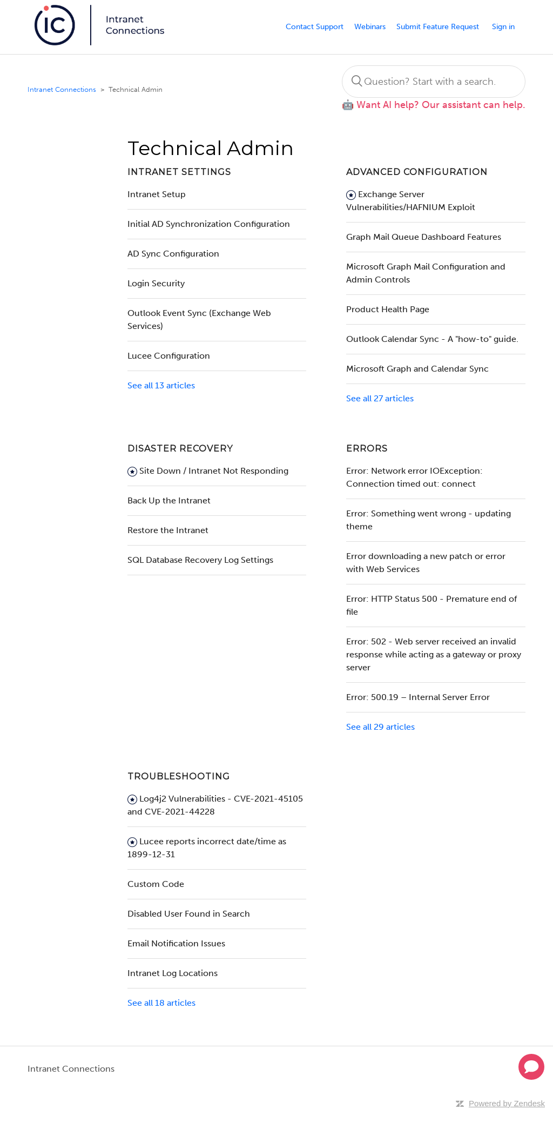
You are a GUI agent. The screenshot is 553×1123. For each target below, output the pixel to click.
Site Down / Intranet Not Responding (213, 471)
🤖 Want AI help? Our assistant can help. (433, 105)
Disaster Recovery (180, 448)
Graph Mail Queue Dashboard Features (423, 237)
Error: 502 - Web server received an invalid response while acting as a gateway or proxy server (433, 654)
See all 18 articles (161, 1003)
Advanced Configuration (417, 172)
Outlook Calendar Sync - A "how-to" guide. (432, 339)
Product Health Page (387, 309)
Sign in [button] (503, 26)
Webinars (370, 26)
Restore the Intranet (167, 530)
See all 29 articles (380, 727)
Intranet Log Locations (172, 973)
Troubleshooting (178, 776)
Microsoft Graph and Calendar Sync (417, 369)
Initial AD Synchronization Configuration (208, 224)
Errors (367, 448)
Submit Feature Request (437, 26)
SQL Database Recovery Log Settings (200, 560)
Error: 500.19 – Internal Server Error (418, 697)
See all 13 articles (161, 385)
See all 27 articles (380, 398)
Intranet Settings (179, 172)
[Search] (433, 81)
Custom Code (155, 884)
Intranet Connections (62, 89)
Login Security (156, 283)
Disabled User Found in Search (188, 914)
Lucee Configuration (168, 356)
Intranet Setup (156, 194)
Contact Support (314, 26)
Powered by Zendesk (507, 1103)
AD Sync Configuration (173, 253)
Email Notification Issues (176, 943)
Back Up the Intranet (169, 500)
